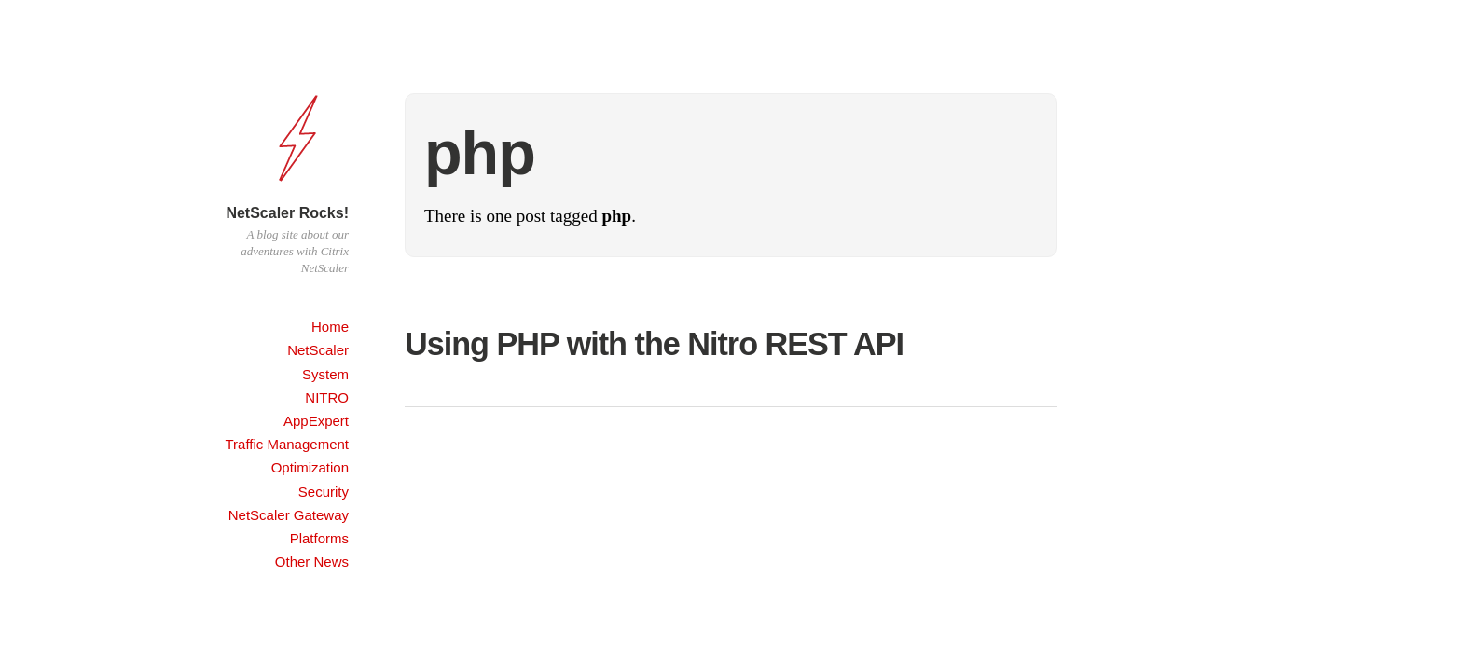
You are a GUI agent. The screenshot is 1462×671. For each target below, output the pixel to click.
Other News (312, 561)
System (325, 374)
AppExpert (316, 421)
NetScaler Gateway (288, 515)
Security (323, 492)
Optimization (310, 467)
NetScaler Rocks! (287, 213)
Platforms (319, 538)
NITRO (327, 397)
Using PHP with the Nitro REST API (654, 344)
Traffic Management (287, 444)
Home (330, 327)
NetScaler (318, 350)
